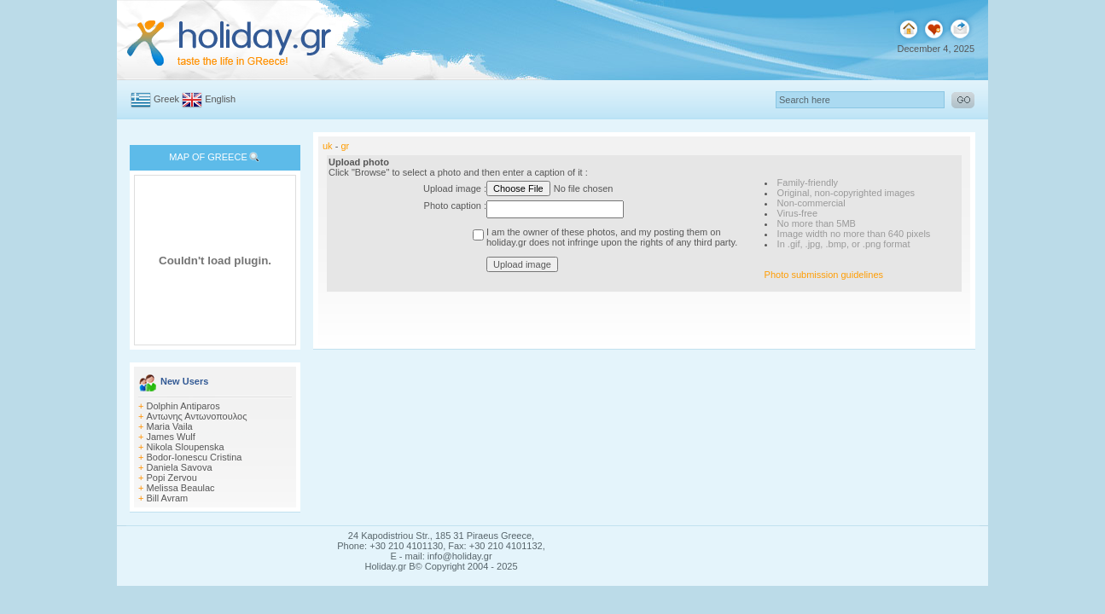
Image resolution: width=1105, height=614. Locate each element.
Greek (166, 99)
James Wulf (171, 437)
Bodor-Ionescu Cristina (194, 457)
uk (328, 146)
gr (344, 146)
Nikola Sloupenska (185, 447)
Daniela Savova (179, 467)
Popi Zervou (172, 477)
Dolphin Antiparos (183, 406)
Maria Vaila (170, 426)
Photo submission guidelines (824, 274)
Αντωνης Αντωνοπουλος (197, 416)
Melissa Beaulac (181, 488)
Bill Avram (168, 498)
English (220, 99)
